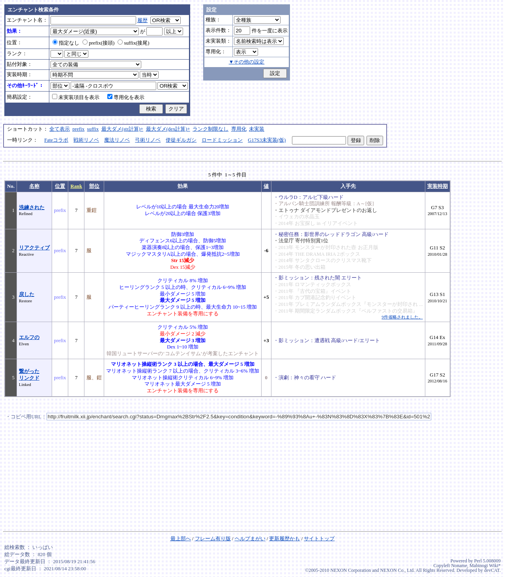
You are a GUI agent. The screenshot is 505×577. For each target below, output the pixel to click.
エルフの (29, 337)
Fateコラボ (56, 140)
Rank (76, 186)
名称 (34, 186)
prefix (79, 129)
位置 (60, 186)
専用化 (239, 129)
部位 (94, 186)
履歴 (142, 20)
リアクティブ (34, 248)
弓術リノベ (148, 140)
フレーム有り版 (213, 538)
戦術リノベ (86, 140)
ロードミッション (222, 140)
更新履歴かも (284, 538)
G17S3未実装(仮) (267, 140)
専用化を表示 (125, 97)
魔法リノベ (117, 140)
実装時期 (437, 186)
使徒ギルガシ (181, 140)
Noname (459, 565)
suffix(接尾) (133, 43)
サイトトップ (319, 538)
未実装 (256, 129)
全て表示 (59, 129)
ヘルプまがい (250, 538)
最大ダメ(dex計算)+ (168, 129)
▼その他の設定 (247, 62)
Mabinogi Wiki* (485, 565)
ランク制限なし (210, 129)
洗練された (32, 207)
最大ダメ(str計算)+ (122, 129)
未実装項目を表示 (75, 97)
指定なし (65, 43)
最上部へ (180, 538)
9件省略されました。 (402, 317)
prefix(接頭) (98, 43)
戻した (26, 294)
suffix (93, 129)
